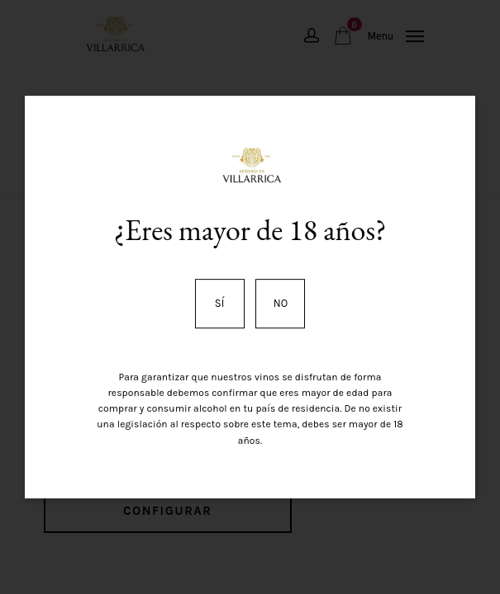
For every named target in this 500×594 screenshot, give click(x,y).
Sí (220, 303)
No (281, 303)
